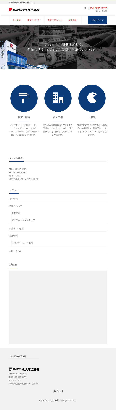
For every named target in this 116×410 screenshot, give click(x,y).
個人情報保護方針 (18, 356)
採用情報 (72, 20)
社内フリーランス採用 (22, 242)
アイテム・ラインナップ (23, 220)
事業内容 (16, 212)
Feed (58, 391)
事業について (33, 20)
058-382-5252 (98, 8)
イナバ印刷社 (53, 400)
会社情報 (17, 20)
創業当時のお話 (55, 20)
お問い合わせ (97, 20)
